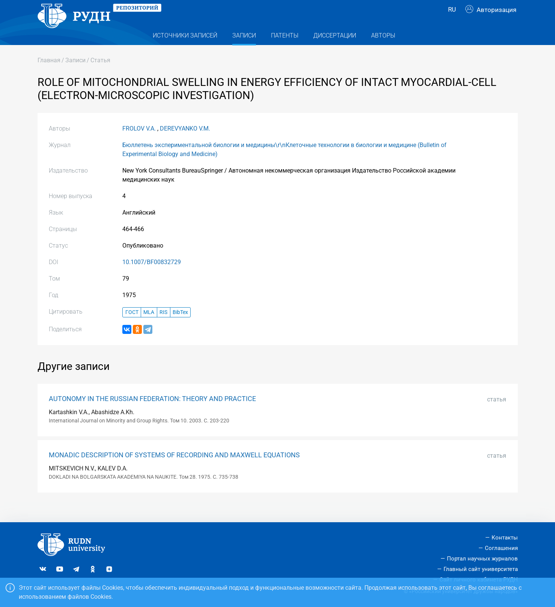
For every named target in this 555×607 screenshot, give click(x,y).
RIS (163, 327)
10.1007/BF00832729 (151, 277)
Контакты (505, 538)
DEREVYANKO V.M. (185, 143)
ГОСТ (131, 327)
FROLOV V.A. (139, 143)
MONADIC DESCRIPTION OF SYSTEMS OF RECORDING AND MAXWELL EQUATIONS (174, 470)
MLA (148, 327)
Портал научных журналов (482, 558)
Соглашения (501, 548)
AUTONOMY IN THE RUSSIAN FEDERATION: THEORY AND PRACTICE (152, 414)
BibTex (180, 327)
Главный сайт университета (481, 569)
